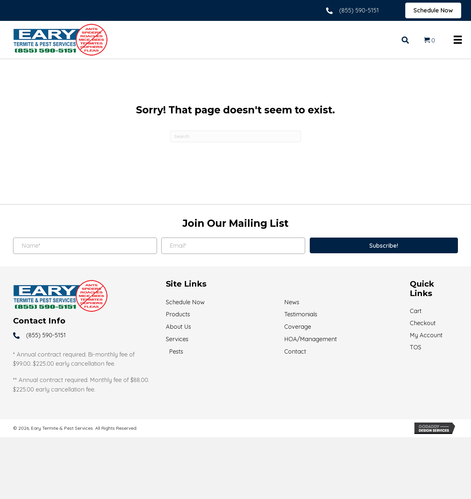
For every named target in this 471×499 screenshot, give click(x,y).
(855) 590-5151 (359, 10)
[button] (384, 245)
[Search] (235, 136)
